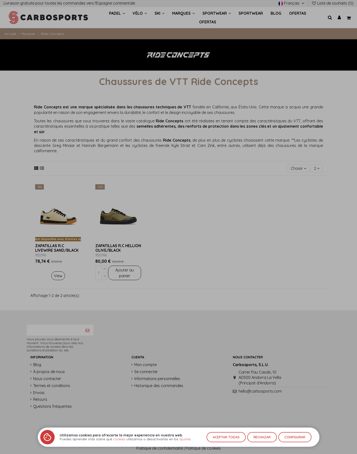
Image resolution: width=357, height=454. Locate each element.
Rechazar (262, 437)
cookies (119, 439)
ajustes (185, 439)
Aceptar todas (226, 437)
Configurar (295, 437)
